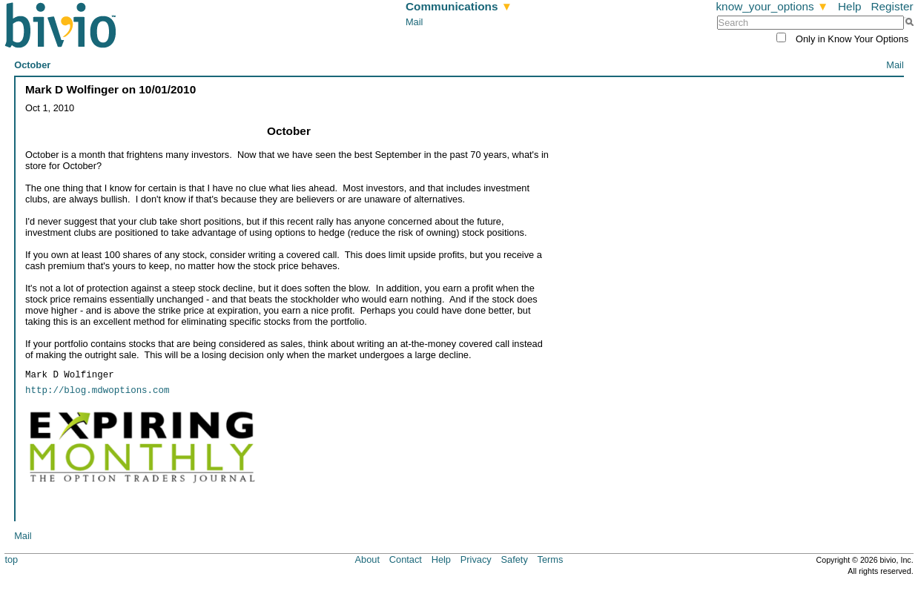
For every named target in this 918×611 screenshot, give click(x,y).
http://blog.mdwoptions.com (97, 390)
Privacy (476, 558)
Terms (551, 558)
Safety (514, 558)
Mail (414, 21)
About (367, 558)
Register (892, 6)
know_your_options (772, 6)
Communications (459, 6)
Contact (405, 558)
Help (850, 6)
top (11, 558)
